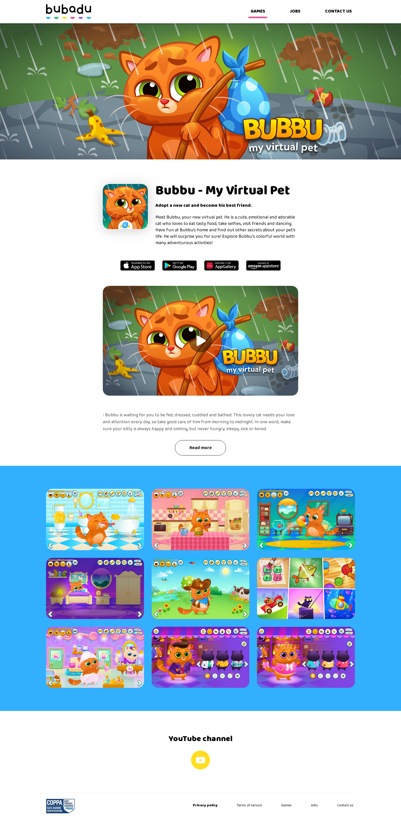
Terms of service (249, 805)
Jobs (314, 805)
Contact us (345, 805)
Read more (201, 448)
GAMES (258, 11)
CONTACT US (338, 11)
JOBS (295, 11)
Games (286, 805)
